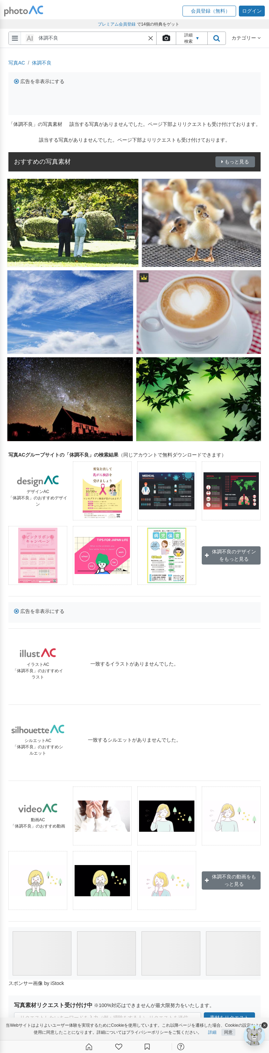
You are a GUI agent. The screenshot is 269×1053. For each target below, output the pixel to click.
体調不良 (41, 63)
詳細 (212, 1032)
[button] (209, 11)
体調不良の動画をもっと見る (230, 880)
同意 (228, 1032)
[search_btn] (216, 38)
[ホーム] (89, 1046)
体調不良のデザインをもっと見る (230, 555)
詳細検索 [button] (192, 38)
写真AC (16, 63)
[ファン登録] (118, 1046)
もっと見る (235, 161)
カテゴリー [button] (246, 38)
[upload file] (166, 38)
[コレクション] (147, 1046)
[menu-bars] (15, 38)
